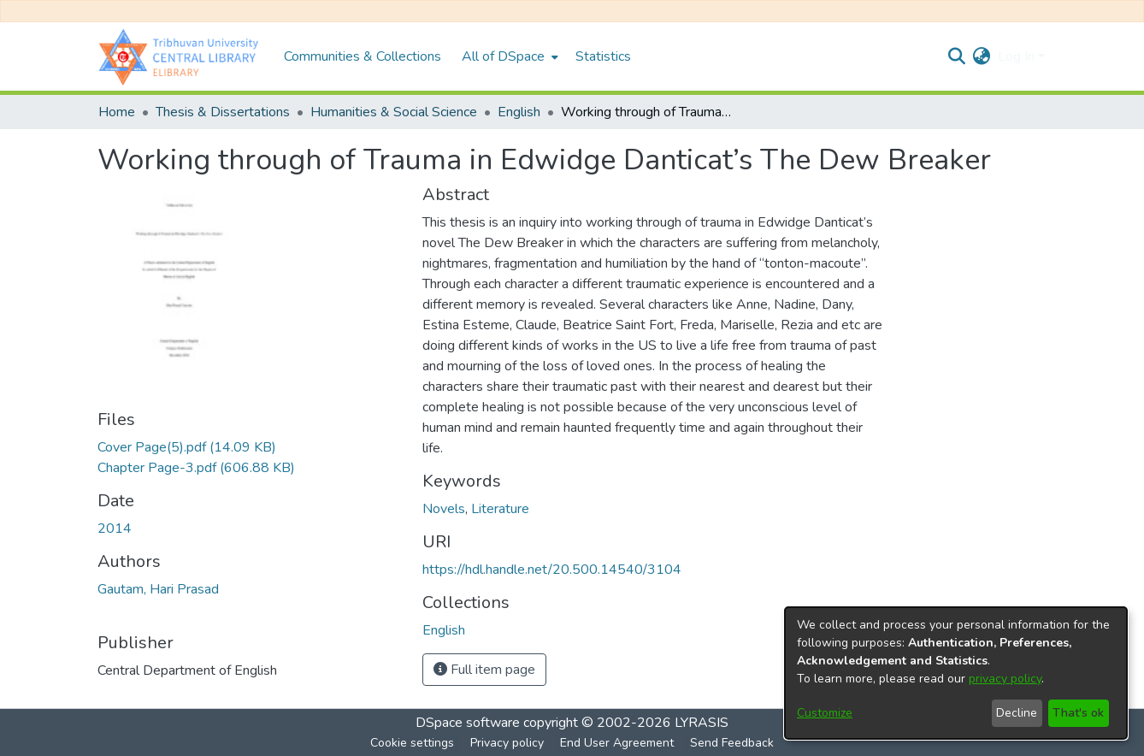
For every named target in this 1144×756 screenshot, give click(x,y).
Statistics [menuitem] (603, 56)
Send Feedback (732, 743)
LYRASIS (701, 722)
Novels (443, 508)
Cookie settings (412, 743)
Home (116, 112)
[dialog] (956, 673)
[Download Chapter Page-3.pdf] (196, 467)
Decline (1016, 713)
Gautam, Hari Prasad (158, 589)
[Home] (182, 56)
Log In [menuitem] (1016, 56)
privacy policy (1005, 678)
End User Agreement (617, 743)
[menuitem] (508, 56)
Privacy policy (507, 743)
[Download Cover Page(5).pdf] (186, 447)
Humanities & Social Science (393, 112)
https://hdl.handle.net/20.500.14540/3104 (551, 569)
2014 (114, 528)
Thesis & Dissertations (223, 112)
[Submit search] (957, 56)
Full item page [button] (484, 669)
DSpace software (468, 722)
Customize (824, 713)
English (519, 112)
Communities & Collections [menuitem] (362, 56)
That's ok (1078, 713)
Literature (500, 508)
